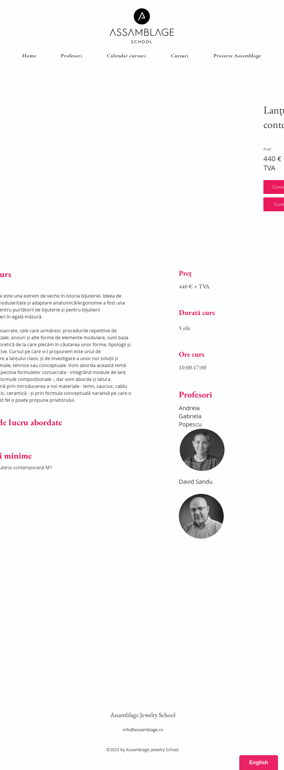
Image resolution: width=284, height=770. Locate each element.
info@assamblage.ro (143, 729)
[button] (180, 55)
